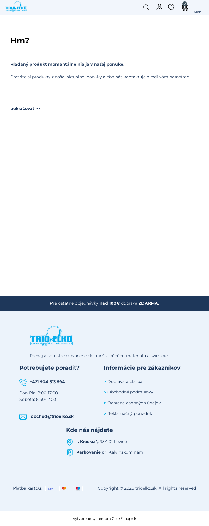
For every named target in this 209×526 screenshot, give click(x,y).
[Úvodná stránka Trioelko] (16, 6)
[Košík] (184, 7)
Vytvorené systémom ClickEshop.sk (104, 518)
